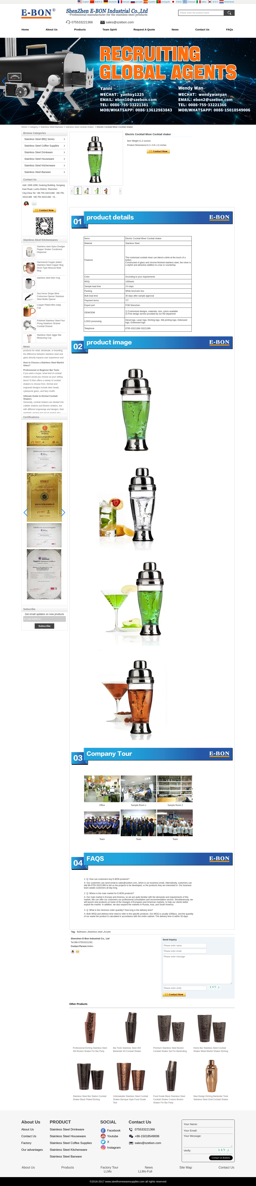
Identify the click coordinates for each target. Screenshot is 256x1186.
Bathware (82, 932)
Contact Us (202, 29)
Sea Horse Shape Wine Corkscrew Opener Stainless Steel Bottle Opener (50, 297)
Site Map (185, 1167)
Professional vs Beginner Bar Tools (41, 371)
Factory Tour (109, 1167)
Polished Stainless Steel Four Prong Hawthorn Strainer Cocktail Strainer (51, 324)
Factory (26, 1143)
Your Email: (190, 1130)
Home (25, 29)
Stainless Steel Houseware (39, 158)
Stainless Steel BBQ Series (39, 139)
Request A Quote (144, 29)
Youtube (110, 1136)
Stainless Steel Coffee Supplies (41, 145)
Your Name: (191, 1124)
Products (80, 29)
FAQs (229, 29)
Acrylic (107, 932)
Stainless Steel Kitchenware (39, 165)
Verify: (187, 1150)
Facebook (110, 1130)
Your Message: (192, 1135)
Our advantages (32, 1149)
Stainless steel (95, 932)
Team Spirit (109, 29)
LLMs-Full (145, 1171)
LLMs (108, 1171)
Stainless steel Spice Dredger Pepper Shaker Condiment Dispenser (51, 250)
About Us (52, 29)
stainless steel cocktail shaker (80, 127)
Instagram (110, 1147)
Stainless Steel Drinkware (38, 152)
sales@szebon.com (120, 22)
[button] (123, 121)
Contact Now (44, 210)
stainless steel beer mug (48, 278)
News (175, 29)
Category (34, 127)
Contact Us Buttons (221, 1158)
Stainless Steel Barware (52, 127)
